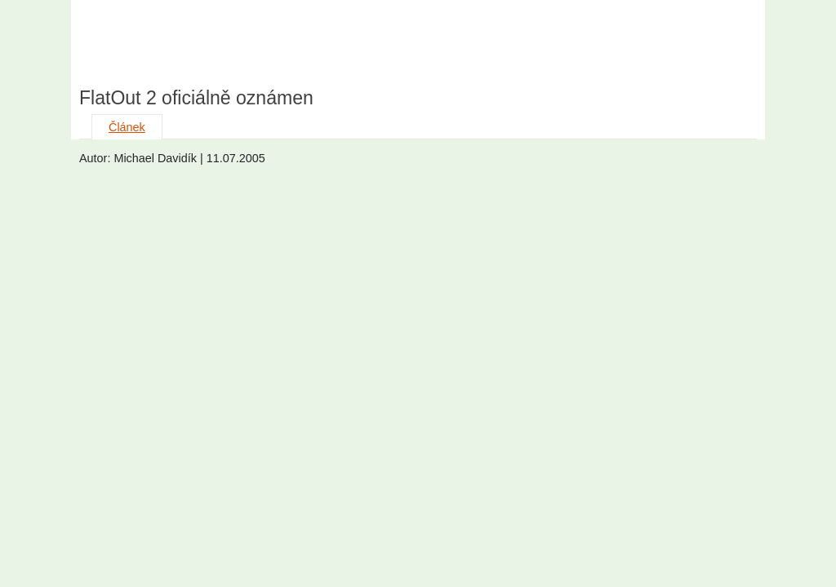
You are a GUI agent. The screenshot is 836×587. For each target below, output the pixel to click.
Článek (127, 127)
